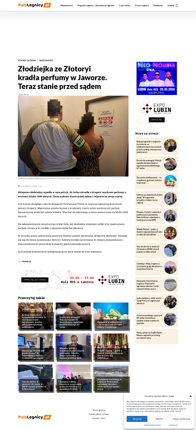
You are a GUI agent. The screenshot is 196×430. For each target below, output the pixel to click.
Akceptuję (137, 419)
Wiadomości (46, 60)
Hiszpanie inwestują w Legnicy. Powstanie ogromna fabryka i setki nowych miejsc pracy (109, 384)
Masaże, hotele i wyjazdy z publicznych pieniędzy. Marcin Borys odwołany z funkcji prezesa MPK (72, 353)
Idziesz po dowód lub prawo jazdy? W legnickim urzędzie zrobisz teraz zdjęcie (33, 354)
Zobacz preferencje (181, 419)
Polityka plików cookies (152, 425)
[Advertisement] (98, 38)
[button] (190, 396)
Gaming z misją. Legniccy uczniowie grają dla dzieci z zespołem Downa (70, 385)
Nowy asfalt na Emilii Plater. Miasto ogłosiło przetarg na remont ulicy (149, 335)
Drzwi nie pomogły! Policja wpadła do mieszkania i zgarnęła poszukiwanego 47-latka (71, 322)
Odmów (159, 419)
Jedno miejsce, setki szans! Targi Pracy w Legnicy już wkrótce (149, 301)
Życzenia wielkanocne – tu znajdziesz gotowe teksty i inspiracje (109, 324)
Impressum (173, 425)
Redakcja (26, 261)
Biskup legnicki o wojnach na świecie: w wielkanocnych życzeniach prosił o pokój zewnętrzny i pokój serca (34, 320)
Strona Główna (27, 60)
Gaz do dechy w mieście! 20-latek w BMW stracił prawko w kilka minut (34, 385)
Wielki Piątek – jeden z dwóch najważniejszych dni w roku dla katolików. (110, 354)
